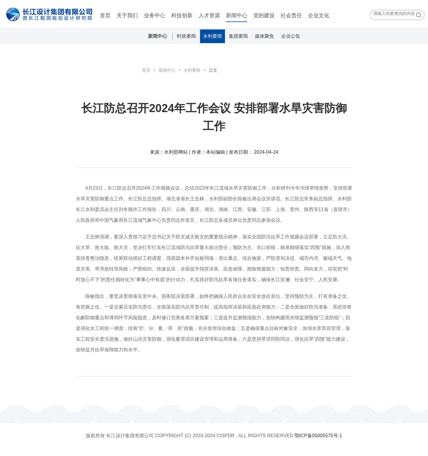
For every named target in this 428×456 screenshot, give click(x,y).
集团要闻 (238, 36)
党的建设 (264, 15)
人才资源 (209, 15)
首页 (105, 15)
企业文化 (318, 15)
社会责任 (291, 15)
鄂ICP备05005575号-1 (318, 435)
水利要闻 (212, 36)
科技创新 (182, 15)
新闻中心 (236, 15)
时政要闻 (186, 36)
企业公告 (290, 36)
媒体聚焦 (264, 36)
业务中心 (154, 15)
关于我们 (127, 15)
